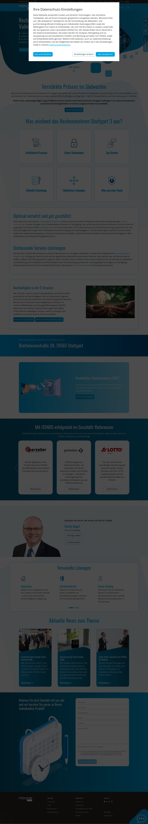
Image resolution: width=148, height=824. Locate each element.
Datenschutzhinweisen (59, 44)
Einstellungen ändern (84, 54)
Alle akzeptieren (105, 54)
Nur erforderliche (43, 54)
